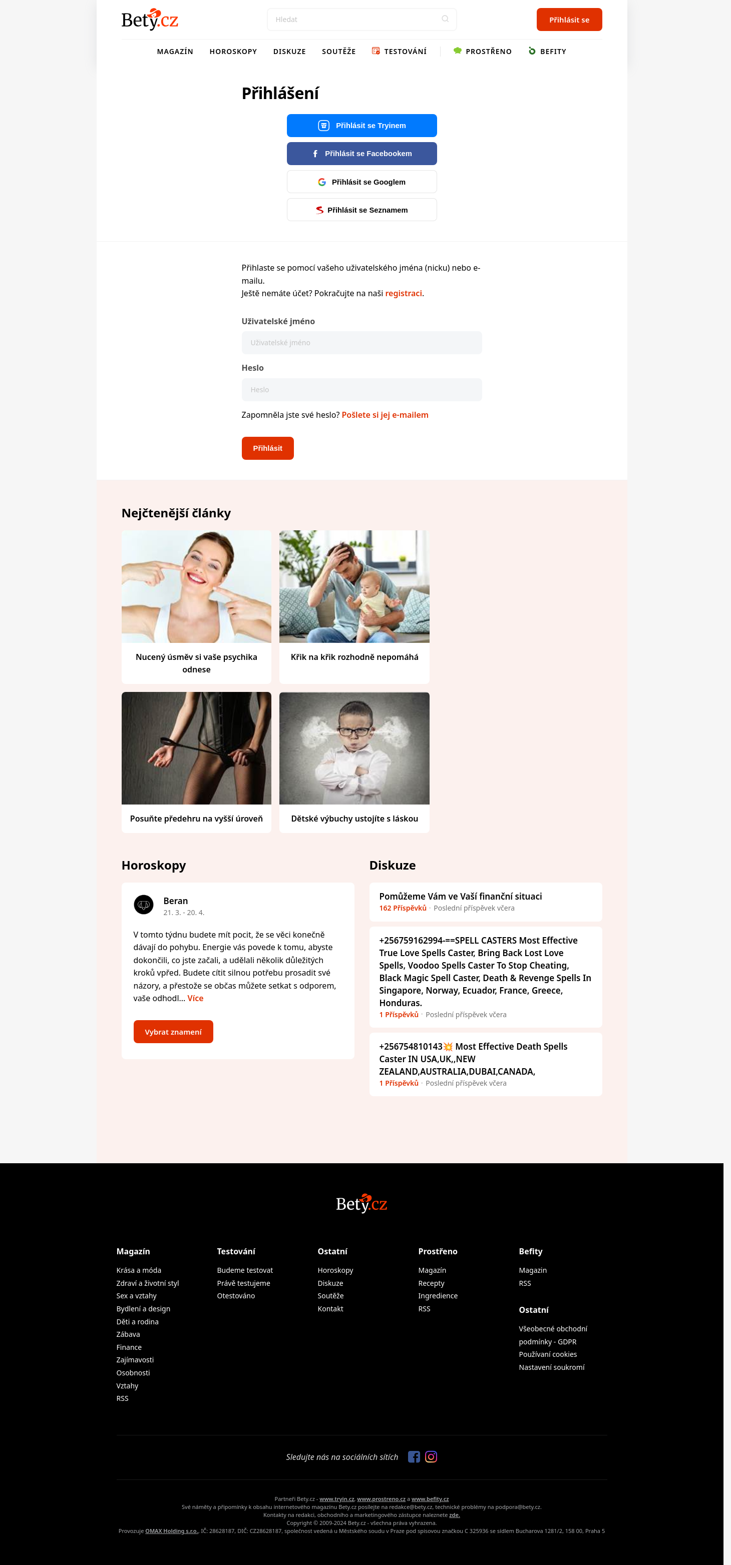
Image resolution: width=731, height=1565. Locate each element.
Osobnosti (133, 1372)
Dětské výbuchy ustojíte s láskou (354, 818)
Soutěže (339, 51)
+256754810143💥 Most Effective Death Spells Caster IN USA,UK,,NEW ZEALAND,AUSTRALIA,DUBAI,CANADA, (474, 1059)
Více (196, 998)
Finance (129, 1347)
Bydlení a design (144, 1308)
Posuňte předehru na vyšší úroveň (196, 818)
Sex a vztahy (137, 1295)
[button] (445, 19)
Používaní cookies (548, 1354)
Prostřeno (483, 51)
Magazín (175, 51)
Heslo (253, 367)
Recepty (432, 1283)
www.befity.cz (430, 1498)
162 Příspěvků (403, 908)
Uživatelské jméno (278, 321)
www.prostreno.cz (381, 1498)
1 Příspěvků (399, 1014)
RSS (123, 1398)
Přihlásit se (569, 20)
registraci (403, 293)
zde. (454, 1514)
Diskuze (289, 51)
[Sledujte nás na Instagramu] (428, 1457)
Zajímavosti (135, 1359)
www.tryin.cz (336, 1498)
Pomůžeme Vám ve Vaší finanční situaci (461, 896)
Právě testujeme (243, 1283)
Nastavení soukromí (552, 1367)
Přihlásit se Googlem (361, 182)
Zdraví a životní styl (148, 1283)
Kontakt (330, 1308)
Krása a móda (139, 1270)
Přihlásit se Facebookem (362, 153)
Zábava (128, 1334)
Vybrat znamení (175, 1032)
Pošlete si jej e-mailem (385, 414)
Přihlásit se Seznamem (362, 210)
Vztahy (128, 1385)
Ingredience (438, 1295)
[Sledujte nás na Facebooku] (411, 1457)
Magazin (533, 1270)
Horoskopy (233, 51)
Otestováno (236, 1295)
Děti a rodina (138, 1321)
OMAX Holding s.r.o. (171, 1530)
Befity (547, 51)
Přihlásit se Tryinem (362, 126)
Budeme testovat (245, 1270)
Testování (399, 51)
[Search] (362, 19)
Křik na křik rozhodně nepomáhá (355, 656)
